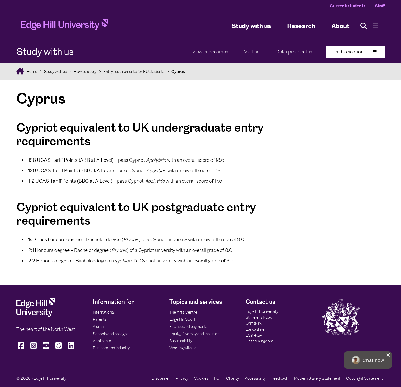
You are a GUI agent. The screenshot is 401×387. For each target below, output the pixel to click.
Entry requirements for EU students (133, 71)
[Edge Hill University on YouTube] (46, 348)
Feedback (279, 378)
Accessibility (255, 378)
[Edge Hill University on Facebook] (21, 348)
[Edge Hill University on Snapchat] (58, 348)
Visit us (251, 52)
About (340, 25)
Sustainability (180, 340)
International (104, 312)
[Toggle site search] (364, 26)
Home (31, 71)
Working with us (182, 347)
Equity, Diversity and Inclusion (194, 333)
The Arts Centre (183, 312)
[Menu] (375, 26)
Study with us (251, 25)
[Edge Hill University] (35, 315)
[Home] (64, 26)
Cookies (201, 378)
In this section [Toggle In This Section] (355, 52)
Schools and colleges (110, 333)
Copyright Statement (364, 378)
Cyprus (178, 71)
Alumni (98, 326)
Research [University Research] (301, 25)
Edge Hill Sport (182, 319)
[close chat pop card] (388, 355)
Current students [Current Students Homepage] (348, 5)
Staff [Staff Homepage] (380, 5)
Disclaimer (161, 378)
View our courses (210, 52)
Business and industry (111, 347)
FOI (217, 378)
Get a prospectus (293, 52)
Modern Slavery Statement (317, 378)
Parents (99, 319)
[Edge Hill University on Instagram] (33, 348)
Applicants (102, 340)
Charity (232, 378)
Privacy (182, 378)
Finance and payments (188, 326)
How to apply (85, 71)
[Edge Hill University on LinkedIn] (71, 348)
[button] (368, 360)
